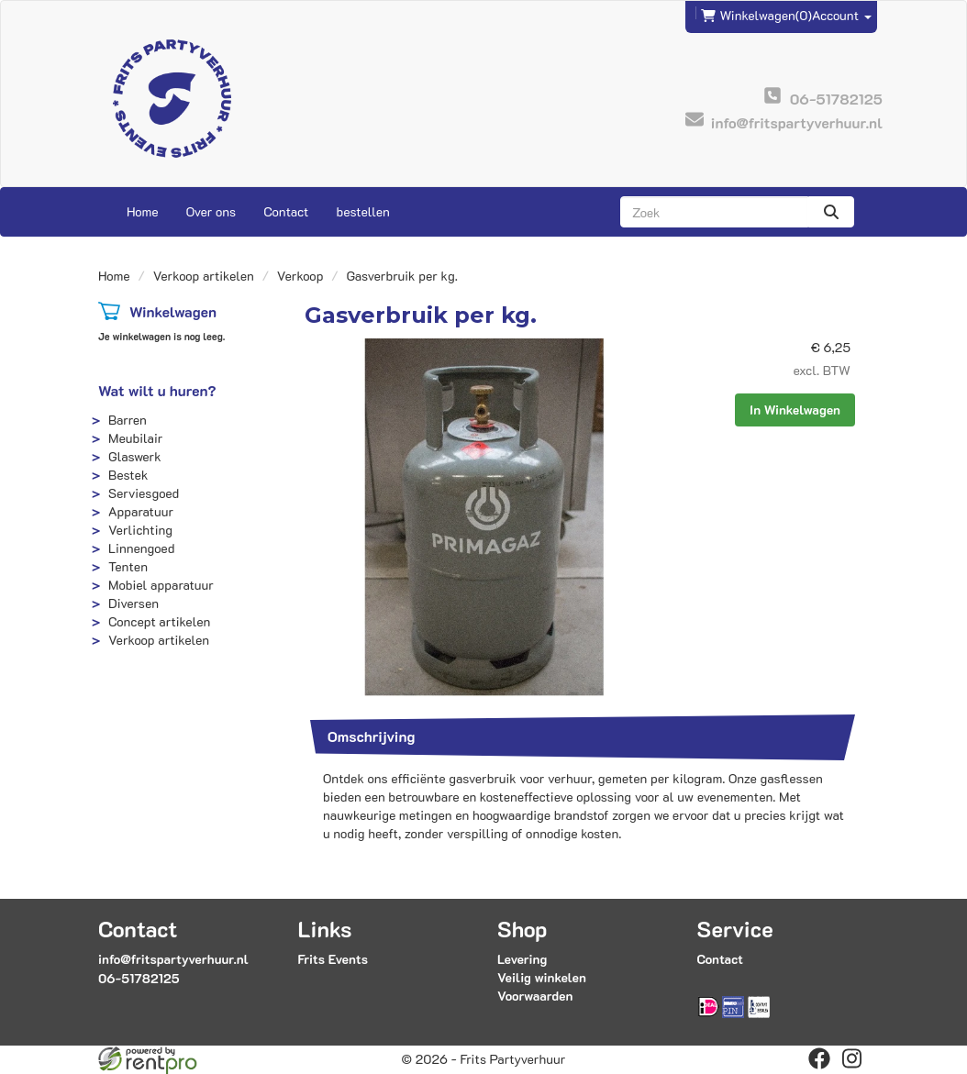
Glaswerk (134, 456)
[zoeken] (831, 211)
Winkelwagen (173, 311)
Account (842, 15)
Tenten (128, 566)
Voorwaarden (534, 995)
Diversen (133, 603)
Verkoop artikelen (203, 275)
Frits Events (333, 959)
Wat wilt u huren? (157, 390)
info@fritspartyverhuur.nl (173, 959)
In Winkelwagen (795, 409)
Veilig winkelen (541, 977)
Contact (285, 211)
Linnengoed (141, 548)
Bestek (128, 474)
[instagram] (852, 1058)
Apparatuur (140, 511)
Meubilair (135, 438)
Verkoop (300, 275)
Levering (522, 959)
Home (143, 211)
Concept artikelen (159, 621)
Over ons (211, 211)
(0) (756, 15)
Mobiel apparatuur (161, 584)
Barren (127, 419)
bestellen (362, 211)
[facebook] (819, 1058)
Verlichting (140, 529)
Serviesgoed (143, 493)
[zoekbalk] (714, 211)
